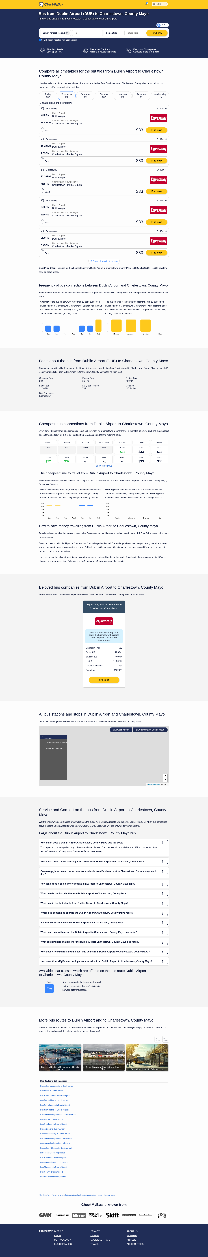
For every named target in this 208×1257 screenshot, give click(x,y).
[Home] (51, 4)
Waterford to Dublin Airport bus (53, 1177)
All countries (135, 1244)
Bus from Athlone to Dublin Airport (54, 1100)
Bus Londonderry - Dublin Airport (54, 1162)
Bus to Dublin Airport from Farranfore (56, 1138)
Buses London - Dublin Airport (53, 1158)
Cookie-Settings (100, 1240)
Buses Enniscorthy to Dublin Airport (55, 1134)
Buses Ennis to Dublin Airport (52, 1129)
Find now (156, 130)
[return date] (135, 33)
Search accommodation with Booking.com (59, 40)
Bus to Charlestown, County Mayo (100, 1195)
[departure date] (114, 33)
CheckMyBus (44, 1195)
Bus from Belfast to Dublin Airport (54, 1110)
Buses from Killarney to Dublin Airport (56, 1148)
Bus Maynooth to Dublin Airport (53, 1167)
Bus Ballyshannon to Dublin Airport (55, 1105)
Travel (94, 1244)
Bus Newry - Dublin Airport (51, 1172)
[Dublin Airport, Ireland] (55, 33)
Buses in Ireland (59, 1195)
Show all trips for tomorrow (104, 261)
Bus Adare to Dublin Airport (51, 1091)
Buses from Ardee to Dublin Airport (55, 1095)
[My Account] (146, 4)
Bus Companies (63, 1244)
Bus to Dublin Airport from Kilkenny (55, 1143)
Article (131, 1240)
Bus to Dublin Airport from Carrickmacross (58, 1115)
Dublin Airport (121, 730)
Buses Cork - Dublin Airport (51, 1119)
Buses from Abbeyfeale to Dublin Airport (57, 1086)
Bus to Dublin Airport (76, 1195)
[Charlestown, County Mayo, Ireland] (87, 33)
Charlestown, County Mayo (150, 730)
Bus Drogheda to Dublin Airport (53, 1124)
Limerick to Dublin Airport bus (52, 1153)
